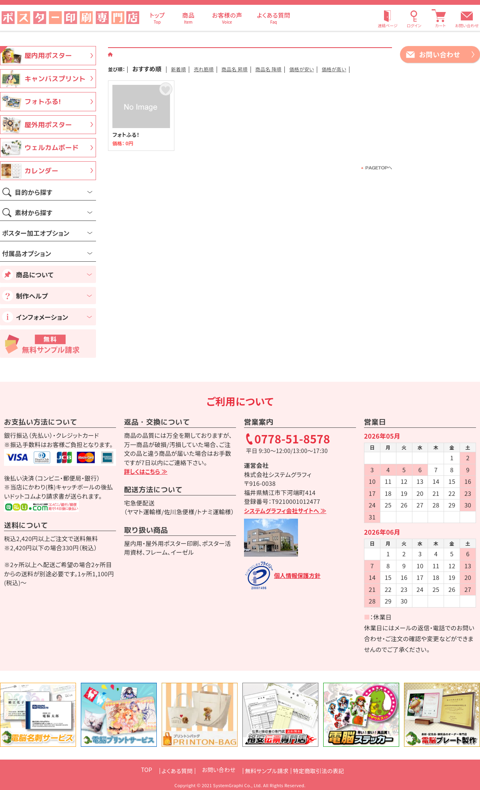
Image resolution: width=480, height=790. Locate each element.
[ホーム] (111, 53)
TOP (131, 770)
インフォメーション (42, 317)
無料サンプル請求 (267, 770)
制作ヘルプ (32, 296)
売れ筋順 (214, 68)
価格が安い (339, 68)
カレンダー (41, 170)
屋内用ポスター (48, 55)
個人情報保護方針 (298, 575)
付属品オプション (26, 253)
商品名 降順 (297, 68)
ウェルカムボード (51, 147)
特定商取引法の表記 (328, 770)
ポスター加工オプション (35, 233)
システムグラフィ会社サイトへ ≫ (287, 510)
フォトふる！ (141, 124)
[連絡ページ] (387, 17)
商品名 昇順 (254, 68)
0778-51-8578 (292, 439)
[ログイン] (414, 17)
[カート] (440, 17)
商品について (35, 274)
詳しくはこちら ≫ (147, 471)
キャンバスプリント (55, 78)
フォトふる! (42, 101)
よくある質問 (166, 770)
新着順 (182, 68)
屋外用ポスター (48, 124)
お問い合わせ (467, 25)
